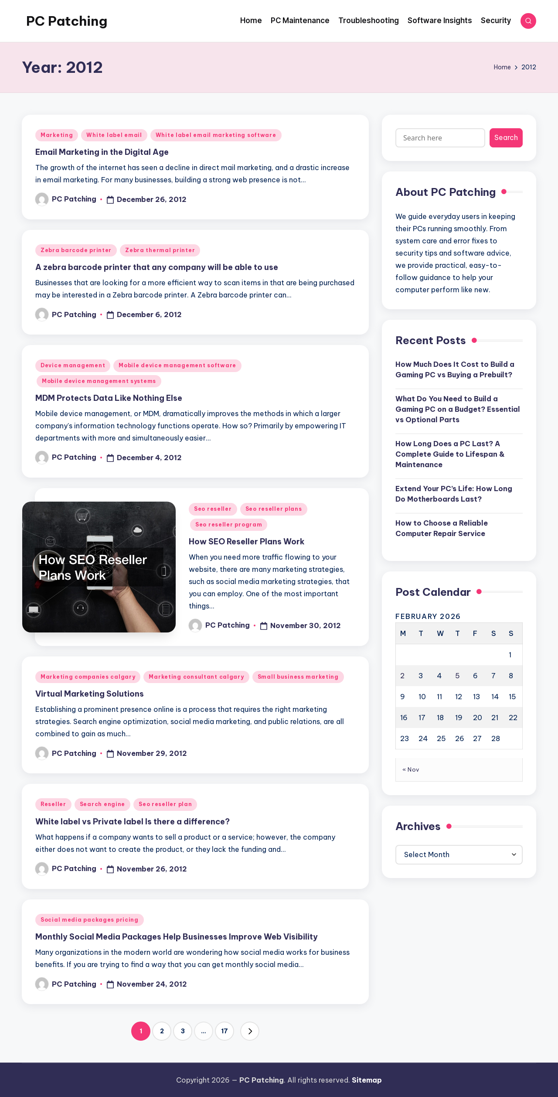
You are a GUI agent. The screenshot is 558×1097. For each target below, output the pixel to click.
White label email (114, 135)
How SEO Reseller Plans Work (247, 542)
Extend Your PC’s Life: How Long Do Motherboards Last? (453, 493)
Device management (73, 365)
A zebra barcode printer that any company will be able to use (156, 267)
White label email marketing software (216, 135)
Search (506, 137)
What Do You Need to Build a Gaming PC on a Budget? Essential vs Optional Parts (457, 409)
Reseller (53, 804)
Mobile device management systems (99, 381)
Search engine (102, 804)
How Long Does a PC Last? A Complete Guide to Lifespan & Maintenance (450, 454)
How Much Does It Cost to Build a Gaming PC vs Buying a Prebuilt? (454, 369)
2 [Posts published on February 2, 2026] (402, 675)
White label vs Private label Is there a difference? (132, 822)
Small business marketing (298, 676)
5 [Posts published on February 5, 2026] (457, 675)
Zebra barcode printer (76, 250)
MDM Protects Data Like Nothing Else (108, 398)
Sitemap (367, 1080)
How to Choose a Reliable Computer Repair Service (441, 528)
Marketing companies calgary (88, 676)
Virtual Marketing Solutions (89, 694)
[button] (249, 1031)
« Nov (410, 769)
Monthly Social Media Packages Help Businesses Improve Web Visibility (176, 937)
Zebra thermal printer (160, 250)
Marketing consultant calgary (196, 676)
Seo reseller (213, 509)
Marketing (57, 135)
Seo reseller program (228, 524)
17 (224, 1031)
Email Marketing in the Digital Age (102, 152)
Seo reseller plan (165, 804)
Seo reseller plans (273, 509)
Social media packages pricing (90, 919)
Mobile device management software (177, 365)
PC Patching (66, 21)
